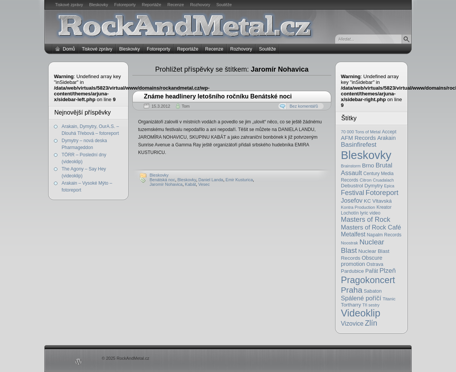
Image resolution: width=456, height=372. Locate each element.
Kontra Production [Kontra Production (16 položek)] (358, 207)
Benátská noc (162, 179)
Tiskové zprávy (69, 4)
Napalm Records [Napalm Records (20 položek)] (384, 235)
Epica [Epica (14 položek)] (389, 186)
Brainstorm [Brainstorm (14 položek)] (351, 166)
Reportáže (151, 4)
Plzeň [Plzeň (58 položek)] (387, 270)
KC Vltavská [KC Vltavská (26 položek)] (378, 201)
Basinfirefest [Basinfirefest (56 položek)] (358, 144)
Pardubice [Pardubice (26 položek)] (352, 271)
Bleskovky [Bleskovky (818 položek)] (366, 155)
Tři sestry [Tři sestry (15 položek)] (370, 305)
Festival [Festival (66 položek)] (352, 193)
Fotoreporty (124, 4)
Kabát (190, 184)
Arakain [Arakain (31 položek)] (386, 138)
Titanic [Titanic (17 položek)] (389, 299)
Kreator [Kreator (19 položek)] (383, 207)
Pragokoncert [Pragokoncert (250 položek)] (368, 280)
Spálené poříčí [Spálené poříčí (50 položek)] (361, 298)
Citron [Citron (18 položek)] (365, 179)
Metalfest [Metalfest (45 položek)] (353, 234)
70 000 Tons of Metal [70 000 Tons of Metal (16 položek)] (361, 131)
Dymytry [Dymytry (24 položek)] (374, 185)
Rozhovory (200, 4)
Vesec (204, 184)
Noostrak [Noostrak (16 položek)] (349, 243)
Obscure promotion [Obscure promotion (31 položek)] (361, 261)
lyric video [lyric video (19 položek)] (370, 213)
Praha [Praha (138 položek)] (351, 289)
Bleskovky (98, 4)
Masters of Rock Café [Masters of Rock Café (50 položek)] (371, 227)
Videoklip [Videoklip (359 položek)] (360, 313)
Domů (69, 49)
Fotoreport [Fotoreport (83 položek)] (382, 192)
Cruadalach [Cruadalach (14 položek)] (383, 180)
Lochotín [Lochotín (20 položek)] (350, 213)
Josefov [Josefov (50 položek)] (351, 200)
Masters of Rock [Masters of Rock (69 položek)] (365, 219)
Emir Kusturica (239, 179)
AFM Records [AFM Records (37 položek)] (358, 137)
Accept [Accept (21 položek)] (389, 131)
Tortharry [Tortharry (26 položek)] (351, 305)
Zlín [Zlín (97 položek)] (371, 323)
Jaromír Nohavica (166, 184)
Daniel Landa (211, 179)
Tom (186, 106)
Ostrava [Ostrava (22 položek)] (374, 264)
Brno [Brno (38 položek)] (368, 165)
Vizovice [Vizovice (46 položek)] (352, 323)
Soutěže (224, 4)
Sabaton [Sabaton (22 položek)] (373, 291)
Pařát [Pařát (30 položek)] (371, 271)
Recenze (176, 4)
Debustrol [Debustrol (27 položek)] (352, 185)
